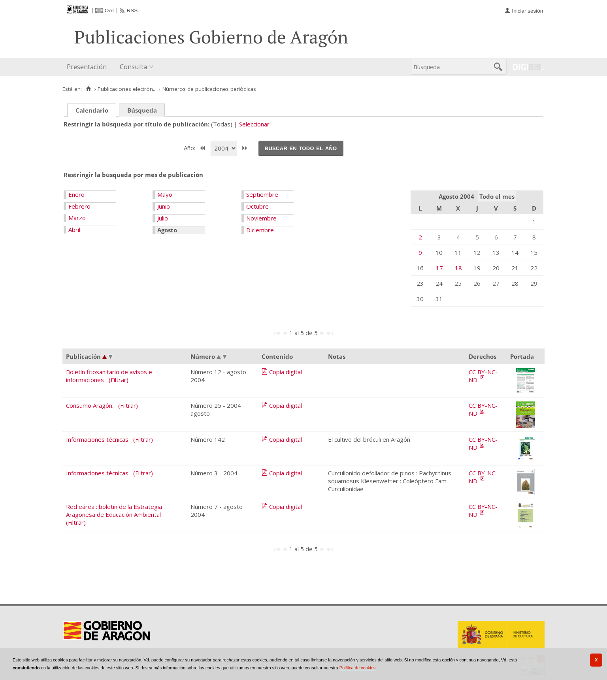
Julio (162, 218)
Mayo (164, 194)
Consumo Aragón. (89, 405)
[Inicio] (88, 89)
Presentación (87, 66)
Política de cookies (357, 667)
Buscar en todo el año (301, 148)
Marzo (77, 218)
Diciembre (260, 230)
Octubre (257, 206)
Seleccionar (254, 124)
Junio (163, 206)
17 (439, 268)
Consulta (133, 66)
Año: (190, 147)
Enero (76, 194)
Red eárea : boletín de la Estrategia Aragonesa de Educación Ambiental (114, 510)
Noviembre (261, 218)
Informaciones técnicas (97, 439)
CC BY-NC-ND (483, 376)
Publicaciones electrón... (127, 88)
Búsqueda (142, 110)
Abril (74, 230)
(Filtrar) (118, 380)
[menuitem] (88, 67)
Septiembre (262, 194)
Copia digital (285, 372)
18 (458, 268)
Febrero (79, 206)
